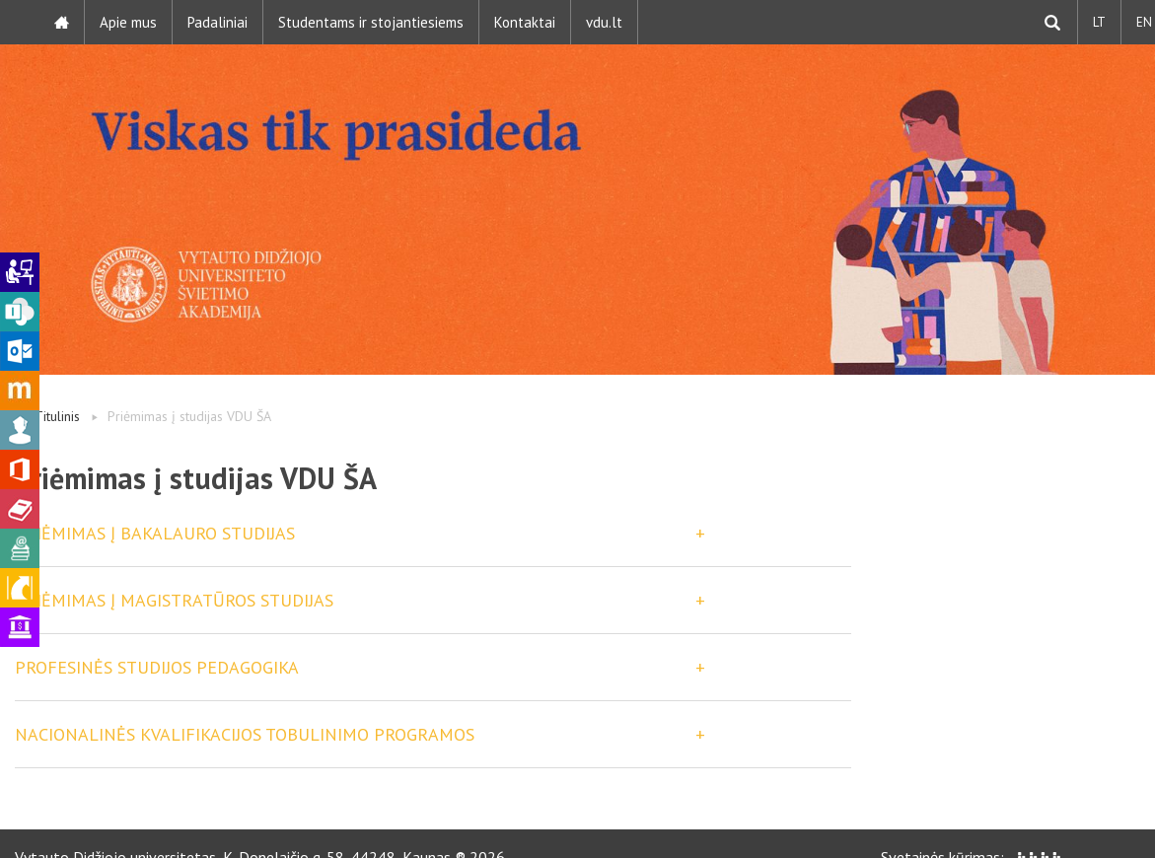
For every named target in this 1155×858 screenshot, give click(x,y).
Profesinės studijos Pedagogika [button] (157, 667)
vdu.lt (604, 22)
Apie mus (128, 22)
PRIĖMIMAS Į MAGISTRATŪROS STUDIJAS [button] (174, 600)
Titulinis (57, 416)
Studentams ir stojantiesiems (371, 22)
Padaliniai (217, 22)
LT (1099, 22)
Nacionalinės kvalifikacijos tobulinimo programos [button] (244, 734)
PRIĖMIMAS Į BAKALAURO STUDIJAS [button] (155, 533)
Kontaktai (524, 22)
